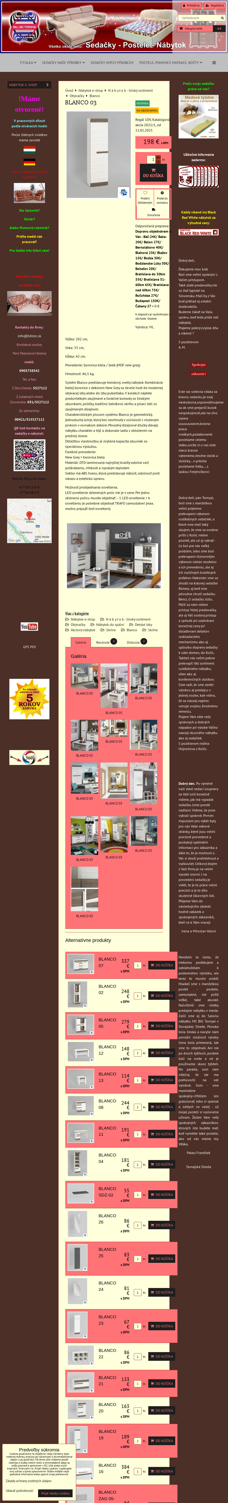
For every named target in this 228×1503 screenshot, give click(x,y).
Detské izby (143, 624)
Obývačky (78, 624)
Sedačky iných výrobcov (112, 62)
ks (139, 965)
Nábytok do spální (110, 624)
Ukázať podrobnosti (19, 1491)
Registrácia (215, 5)
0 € (219, 28)
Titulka (28, 62)
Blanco (132, 630)
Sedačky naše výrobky (63, 62)
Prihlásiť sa (191, 5)
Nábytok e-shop (83, 619)
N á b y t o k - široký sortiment (128, 619)
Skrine (111, 630)
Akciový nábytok (83, 630)
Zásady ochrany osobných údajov (28, 1481)
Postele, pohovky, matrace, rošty (170, 62)
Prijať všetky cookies (55, 1493)
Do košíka (153, 173)
